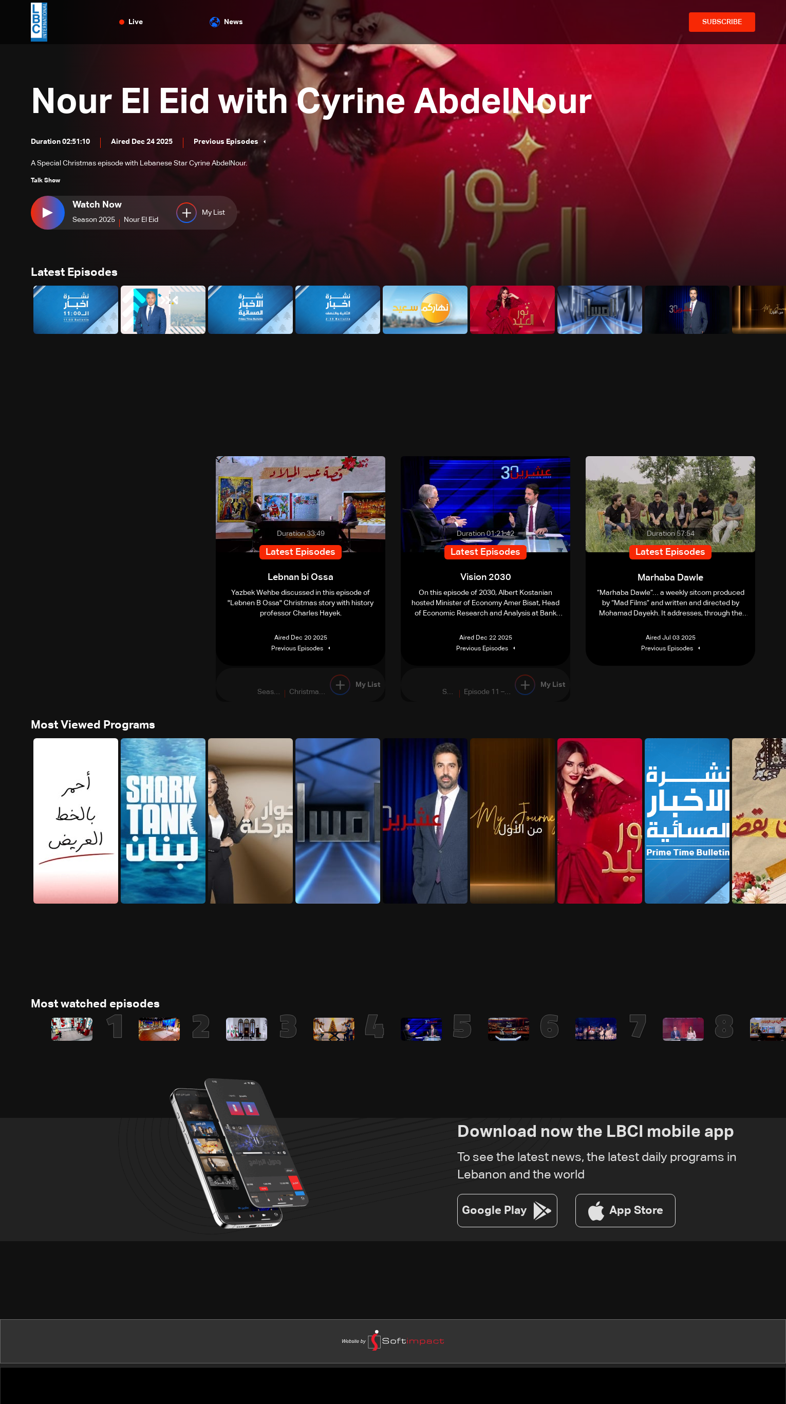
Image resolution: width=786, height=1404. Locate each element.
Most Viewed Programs (93, 726)
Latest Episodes (74, 273)
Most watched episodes (95, 1006)
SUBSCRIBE (722, 22)
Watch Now (97, 205)
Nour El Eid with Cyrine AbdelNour (321, 103)
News (226, 22)
